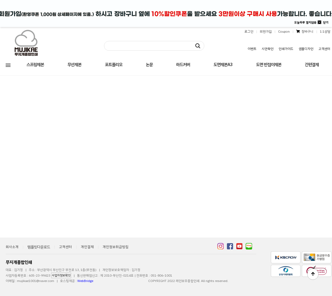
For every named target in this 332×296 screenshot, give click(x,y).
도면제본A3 (223, 64)
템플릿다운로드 (38, 247)
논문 (149, 64)
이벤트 (252, 48)
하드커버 (183, 64)
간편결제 (312, 64)
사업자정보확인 (61, 275)
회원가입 (266, 31)
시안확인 (268, 48)
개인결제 (87, 246)
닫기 (325, 22)
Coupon (284, 31)
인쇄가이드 (286, 48)
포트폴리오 (113, 64)
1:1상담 (325, 31)
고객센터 (324, 48)
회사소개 (12, 246)
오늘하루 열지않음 (305, 22)
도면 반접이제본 (268, 64)
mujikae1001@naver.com (35, 280)
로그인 (248, 31)
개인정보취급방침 (116, 246)
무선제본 (74, 64)
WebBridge (85, 280)
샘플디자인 (306, 48)
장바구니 (304, 31)
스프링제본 (35, 64)
